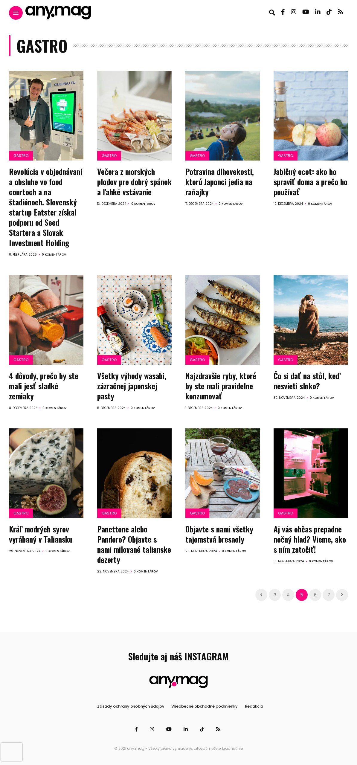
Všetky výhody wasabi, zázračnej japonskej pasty (131, 385)
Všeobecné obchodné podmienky (204, 705)
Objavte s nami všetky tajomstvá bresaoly (219, 533)
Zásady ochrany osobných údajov (130, 705)
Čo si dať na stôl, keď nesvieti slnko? (307, 380)
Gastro (20, 155)
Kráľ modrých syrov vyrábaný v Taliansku (41, 533)
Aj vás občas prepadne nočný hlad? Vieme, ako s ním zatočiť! (310, 539)
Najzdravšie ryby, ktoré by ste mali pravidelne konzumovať (220, 385)
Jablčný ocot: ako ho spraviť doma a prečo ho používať (310, 182)
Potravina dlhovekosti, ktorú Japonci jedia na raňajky (219, 182)
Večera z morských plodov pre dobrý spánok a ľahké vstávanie (134, 182)
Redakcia (254, 705)
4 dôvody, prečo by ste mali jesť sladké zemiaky (43, 385)
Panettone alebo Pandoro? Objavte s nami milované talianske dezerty (134, 543)
